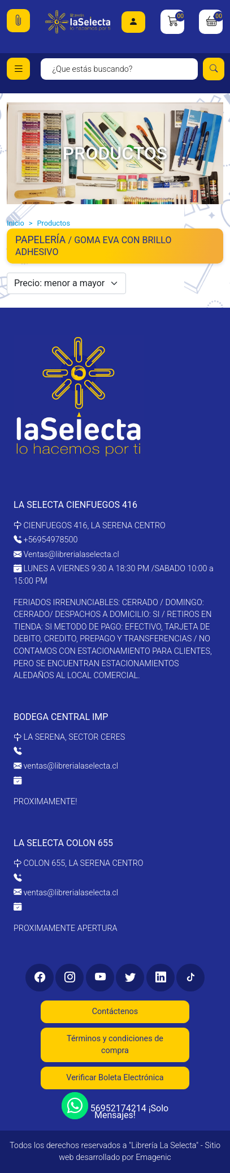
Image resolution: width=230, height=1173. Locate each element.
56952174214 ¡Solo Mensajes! (115, 1107)
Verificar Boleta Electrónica (114, 1078)
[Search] (119, 69)
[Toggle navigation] (18, 69)
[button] (18, 20)
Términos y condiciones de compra (115, 1045)
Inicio (15, 223)
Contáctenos (115, 1011)
